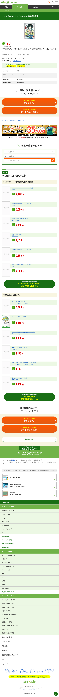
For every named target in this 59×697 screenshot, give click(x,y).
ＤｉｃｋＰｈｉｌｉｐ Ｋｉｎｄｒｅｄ (22, 364)
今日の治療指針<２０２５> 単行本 (21, 249)
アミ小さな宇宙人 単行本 (19, 316)
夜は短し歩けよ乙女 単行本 (19, 378)
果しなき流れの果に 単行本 (19, 347)
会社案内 (7, 670)
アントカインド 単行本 (18, 301)
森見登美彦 (15, 380)
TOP (56, 694)
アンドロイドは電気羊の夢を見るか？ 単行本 (24, 362)
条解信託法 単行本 (17, 234)
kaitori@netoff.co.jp (31, 453)
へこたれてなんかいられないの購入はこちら (13, 120)
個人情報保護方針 (49, 670)
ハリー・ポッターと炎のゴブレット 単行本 (23, 332)
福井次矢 (14, 205)
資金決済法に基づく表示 (36, 672)
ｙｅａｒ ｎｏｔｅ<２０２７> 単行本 (22, 188)
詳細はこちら (17, 61)
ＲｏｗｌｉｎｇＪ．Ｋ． (18, 333)
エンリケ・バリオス (17, 318)
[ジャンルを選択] (29, 156)
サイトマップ (49, 672)
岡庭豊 (14, 190)
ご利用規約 (25, 672)
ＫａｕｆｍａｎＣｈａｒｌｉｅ (20, 303)
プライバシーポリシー (36, 670)
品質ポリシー (24, 670)
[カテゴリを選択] (29, 151)
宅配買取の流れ (29, 439)
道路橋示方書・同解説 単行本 (20, 218)
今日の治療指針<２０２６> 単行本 (21, 203)
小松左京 (14, 349)
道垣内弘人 (15, 236)
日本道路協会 (15, 220)
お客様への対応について (12, 672)
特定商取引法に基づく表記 (29, 689)
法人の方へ (15, 670)
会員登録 (13, 460)
